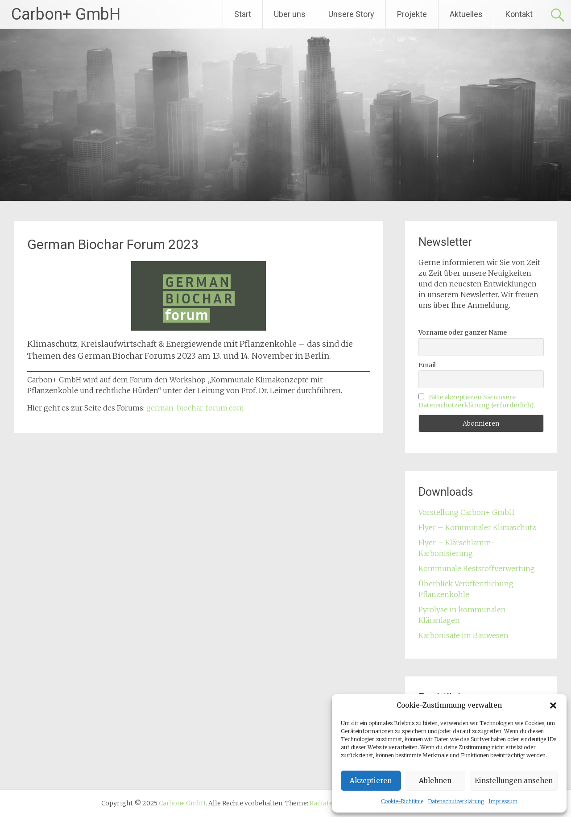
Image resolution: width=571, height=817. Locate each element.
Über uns (290, 14)
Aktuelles (466, 14)
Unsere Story (351, 14)
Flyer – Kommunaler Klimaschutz (477, 527)
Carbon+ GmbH (65, 14)
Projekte (412, 14)
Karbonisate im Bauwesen (463, 635)
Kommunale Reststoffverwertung (476, 568)
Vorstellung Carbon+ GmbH (466, 512)
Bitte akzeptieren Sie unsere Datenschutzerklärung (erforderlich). (476, 401)
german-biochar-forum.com (195, 407)
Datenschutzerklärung (456, 801)
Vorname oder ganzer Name (462, 332)
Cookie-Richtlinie (402, 801)
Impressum (502, 801)
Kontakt (519, 14)
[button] (553, 705)
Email (427, 365)
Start (242, 14)
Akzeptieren (371, 780)
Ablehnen (435, 780)
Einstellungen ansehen (514, 780)
